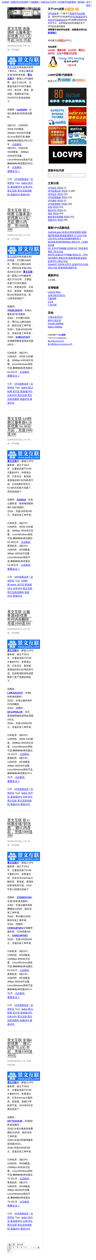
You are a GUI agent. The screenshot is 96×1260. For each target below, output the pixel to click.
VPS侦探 (29, 13)
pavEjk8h (22, 109)
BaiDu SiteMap (55, 327)
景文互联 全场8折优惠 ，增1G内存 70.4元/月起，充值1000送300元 (20, 1047)
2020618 (21, 499)
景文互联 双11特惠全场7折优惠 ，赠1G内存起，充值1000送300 (20, 827)
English (5, 2)
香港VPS (25, 194)
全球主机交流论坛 (56, 295)
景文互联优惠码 (15, 592)
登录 (88, 5)
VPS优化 (52, 188)
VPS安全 (52, 194)
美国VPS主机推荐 (19, 2)
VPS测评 (52, 200)
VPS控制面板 (54, 197)
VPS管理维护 (54, 204)
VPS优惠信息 (21, 179)
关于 (88, 2)
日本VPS (27, 186)
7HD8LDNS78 (14, 310)
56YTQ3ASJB (14, 1121)
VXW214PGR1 (15, 928)
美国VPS (15, 194)
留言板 (81, 2)
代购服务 (34, 2)
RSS (60, 188)
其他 (50, 207)
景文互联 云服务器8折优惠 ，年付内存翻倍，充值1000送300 (20, 617)
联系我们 (52, 32)
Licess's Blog (54, 292)
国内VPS (52, 210)
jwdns (24, 183)
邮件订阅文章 (54, 320)
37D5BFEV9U (24, 897)
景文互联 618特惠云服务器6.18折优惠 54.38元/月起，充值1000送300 (20, 426)
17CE (50, 301)
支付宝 (16, 391)
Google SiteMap (55, 323)
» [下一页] (34, 1247)
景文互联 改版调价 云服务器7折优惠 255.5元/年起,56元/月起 (19, 34)
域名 (50, 213)
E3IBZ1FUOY (23, 337)
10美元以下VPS (48, 2)
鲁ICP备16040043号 (56, 341)
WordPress (61, 338)
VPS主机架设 (76, 16)
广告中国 (52, 305)
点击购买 (16, 144)
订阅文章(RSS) (55, 317)
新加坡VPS (16, 186)
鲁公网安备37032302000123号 (60, 344)
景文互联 (12, 67)
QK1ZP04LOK (15, 711)
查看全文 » (13, 171)
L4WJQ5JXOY (15, 692)
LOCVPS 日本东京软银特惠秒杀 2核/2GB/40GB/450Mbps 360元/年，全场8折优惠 (68, 241)
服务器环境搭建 (55, 217)
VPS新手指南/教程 (67, 2)
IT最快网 (52, 298)
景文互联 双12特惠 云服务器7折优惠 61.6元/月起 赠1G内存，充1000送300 (19, 219)
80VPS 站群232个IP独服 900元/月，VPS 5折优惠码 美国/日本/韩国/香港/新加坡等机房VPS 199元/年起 (68, 257)
